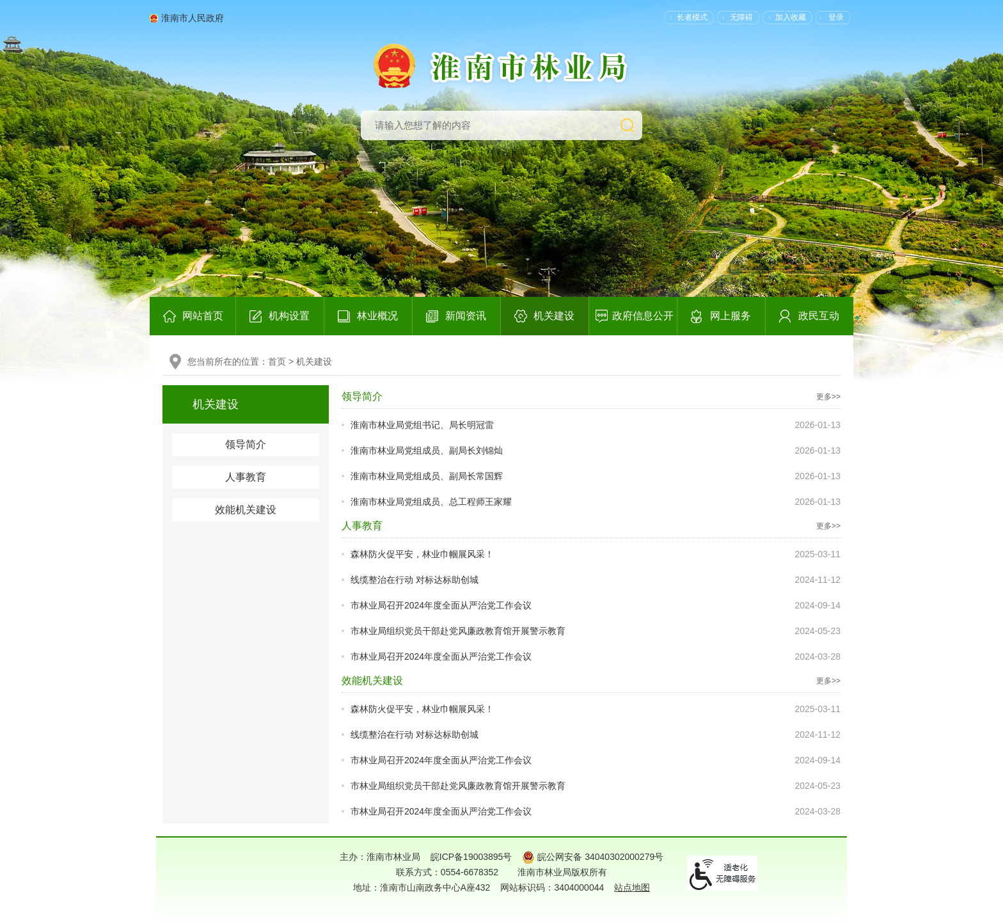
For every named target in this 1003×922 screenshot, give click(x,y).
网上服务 (730, 315)
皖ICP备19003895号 (471, 857)
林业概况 (377, 315)
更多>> (828, 396)
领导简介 (245, 444)
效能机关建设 (245, 509)
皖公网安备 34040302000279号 (592, 857)
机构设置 (289, 315)
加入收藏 (790, 17)
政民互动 (818, 315)
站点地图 (632, 887)
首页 (277, 361)
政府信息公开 (643, 315)
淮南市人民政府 (192, 18)
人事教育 (245, 477)
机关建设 (553, 315)
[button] (685, 17)
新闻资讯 (465, 315)
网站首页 (202, 315)
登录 (836, 17)
